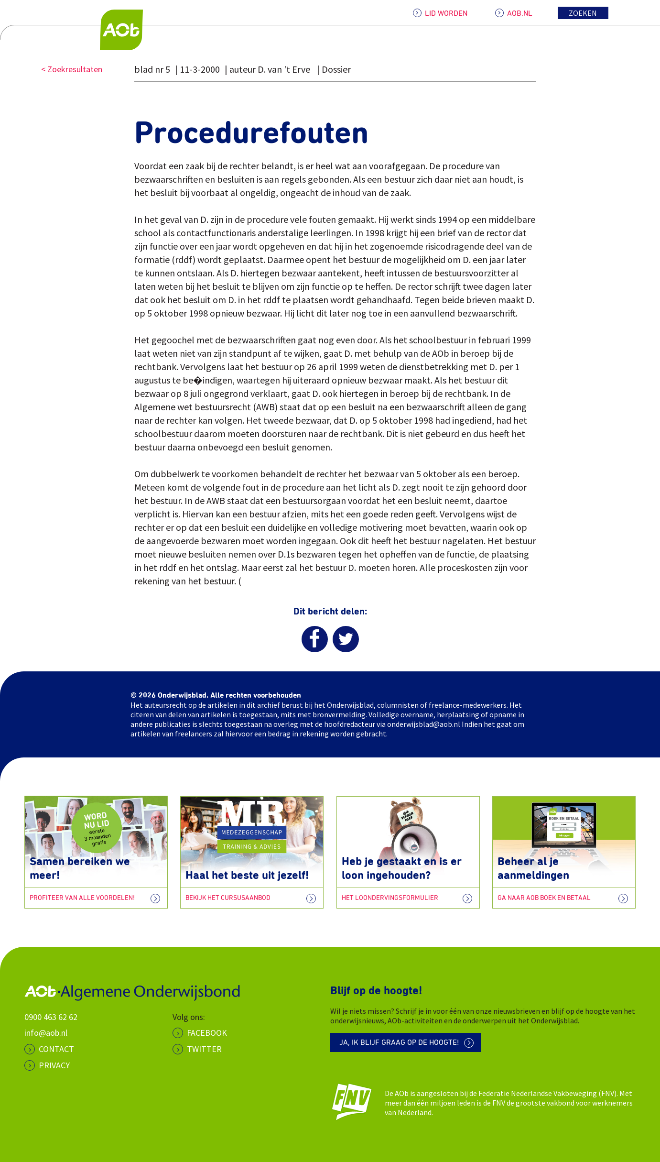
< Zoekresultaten (71, 69)
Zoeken (583, 13)
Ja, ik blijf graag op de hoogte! (400, 1043)
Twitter (204, 1048)
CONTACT (56, 1048)
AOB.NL (519, 13)
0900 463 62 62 (50, 1016)
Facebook (207, 1032)
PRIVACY (54, 1064)
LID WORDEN (446, 13)
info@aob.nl (45, 1032)
